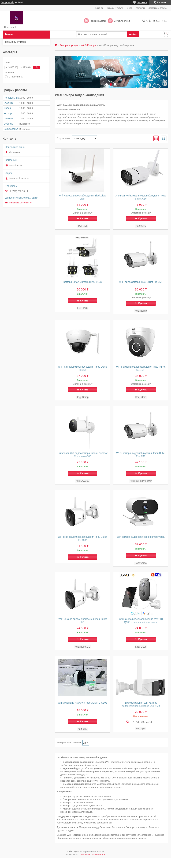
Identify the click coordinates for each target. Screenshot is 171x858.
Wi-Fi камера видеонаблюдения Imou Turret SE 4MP (140, 368)
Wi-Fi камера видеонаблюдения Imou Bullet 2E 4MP (82, 538)
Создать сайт (7, 2)
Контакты (140, 8)
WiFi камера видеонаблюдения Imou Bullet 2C (82, 621)
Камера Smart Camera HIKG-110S (82, 282)
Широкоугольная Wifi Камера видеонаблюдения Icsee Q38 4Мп (141, 704)
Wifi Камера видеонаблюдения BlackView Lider (82, 197)
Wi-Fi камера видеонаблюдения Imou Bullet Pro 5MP (140, 455)
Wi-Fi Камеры (88, 45)
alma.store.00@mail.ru (20, 202)
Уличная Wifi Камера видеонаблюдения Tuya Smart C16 (140, 197)
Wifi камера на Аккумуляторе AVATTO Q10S (82, 702)
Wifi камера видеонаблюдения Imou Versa (141, 536)
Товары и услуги (115, 8)
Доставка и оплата (157, 8)
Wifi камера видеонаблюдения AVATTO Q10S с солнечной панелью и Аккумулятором (141, 622)
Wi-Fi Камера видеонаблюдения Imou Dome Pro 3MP (82, 368)
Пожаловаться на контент (92, 854)
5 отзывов (142, 2)
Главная (99, 8)
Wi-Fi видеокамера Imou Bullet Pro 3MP (140, 282)
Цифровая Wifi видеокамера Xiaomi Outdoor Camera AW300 (82, 455)
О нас (129, 8)
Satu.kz (100, 851)
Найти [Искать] (133, 34)
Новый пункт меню (16, 41)
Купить (84, 218)
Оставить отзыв (122, 21)
